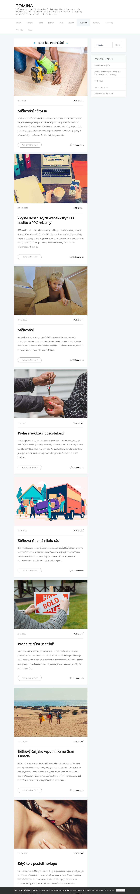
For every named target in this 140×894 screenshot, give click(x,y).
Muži (61, 23)
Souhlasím (120, 890)
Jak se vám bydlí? (102, 87)
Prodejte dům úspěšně (36, 644)
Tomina (24, 6)
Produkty (96, 23)
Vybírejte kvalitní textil (104, 93)
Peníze (71, 23)
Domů (18, 23)
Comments (79, 145)
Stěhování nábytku (32, 110)
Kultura (51, 23)
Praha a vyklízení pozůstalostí (41, 433)
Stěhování (26, 330)
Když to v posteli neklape (37, 863)
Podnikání (83, 23)
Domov (30, 23)
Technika (109, 23)
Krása (40, 23)
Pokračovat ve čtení (29, 145)
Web (30, 30)
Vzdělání (19, 30)
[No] (137, 890)
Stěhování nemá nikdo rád (38, 540)
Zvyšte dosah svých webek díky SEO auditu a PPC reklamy (46, 220)
